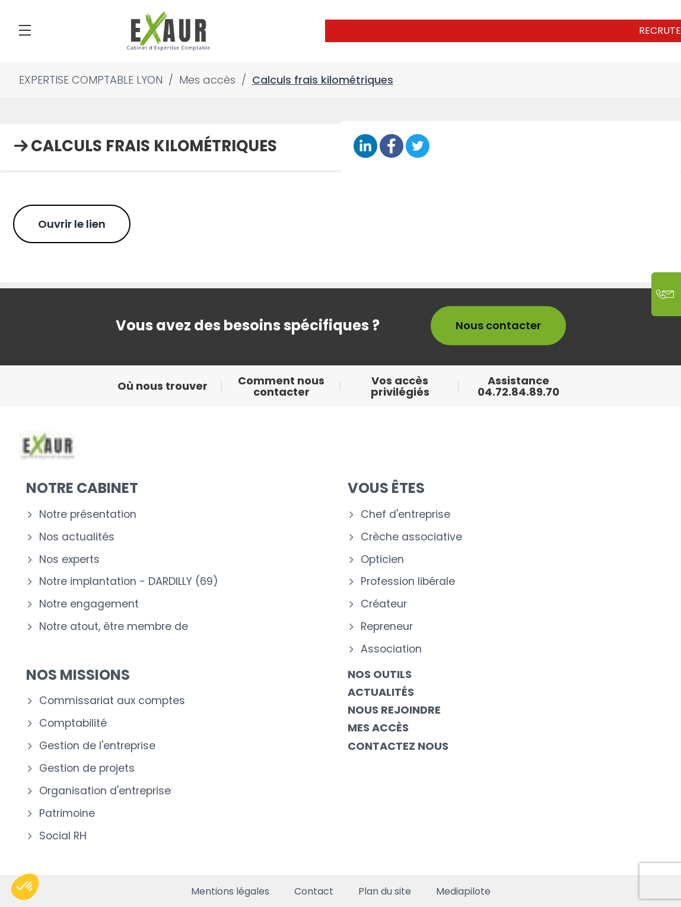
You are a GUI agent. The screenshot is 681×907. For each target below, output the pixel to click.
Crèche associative (411, 537)
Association (391, 649)
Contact (313, 891)
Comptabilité (73, 723)
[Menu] (25, 30)
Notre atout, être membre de (113, 627)
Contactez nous (398, 746)
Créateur (384, 604)
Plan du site (384, 891)
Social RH (63, 836)
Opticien (382, 560)
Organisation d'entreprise (105, 791)
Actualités (381, 692)
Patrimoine (67, 813)
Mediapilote (463, 891)
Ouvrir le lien (72, 224)
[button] (25, 887)
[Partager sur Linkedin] (365, 147)
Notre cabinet (82, 488)
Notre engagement (89, 604)
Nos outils (380, 674)
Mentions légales (230, 891)
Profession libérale (408, 581)
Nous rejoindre (394, 709)
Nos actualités (76, 537)
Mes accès (378, 727)
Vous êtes (386, 488)
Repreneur (387, 627)
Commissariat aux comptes (112, 701)
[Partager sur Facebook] (391, 147)
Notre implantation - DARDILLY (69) (128, 581)
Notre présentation (87, 514)
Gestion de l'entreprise (97, 746)
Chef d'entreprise (405, 514)
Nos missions (78, 675)
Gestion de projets (87, 768)
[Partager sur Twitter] (417, 147)
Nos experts (69, 560)
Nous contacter (498, 325)
